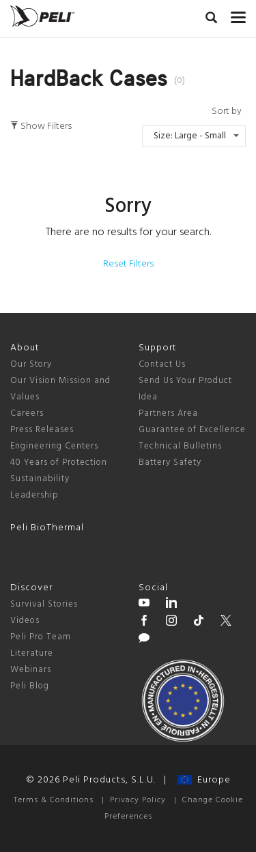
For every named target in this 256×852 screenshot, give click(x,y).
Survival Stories (44, 604)
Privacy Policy (138, 800)
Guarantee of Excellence (192, 430)
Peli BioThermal (47, 528)
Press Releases (42, 430)
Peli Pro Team (40, 637)
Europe (204, 780)
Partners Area (168, 413)
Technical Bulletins (180, 446)
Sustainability (40, 479)
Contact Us (162, 364)
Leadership (34, 495)
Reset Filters (128, 264)
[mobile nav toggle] (238, 14)
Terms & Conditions (54, 800)
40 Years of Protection (58, 462)
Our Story (31, 364)
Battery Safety (170, 462)
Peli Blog (29, 686)
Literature (31, 653)
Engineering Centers (54, 446)
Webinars (30, 670)
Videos (25, 620)
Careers (27, 413)
